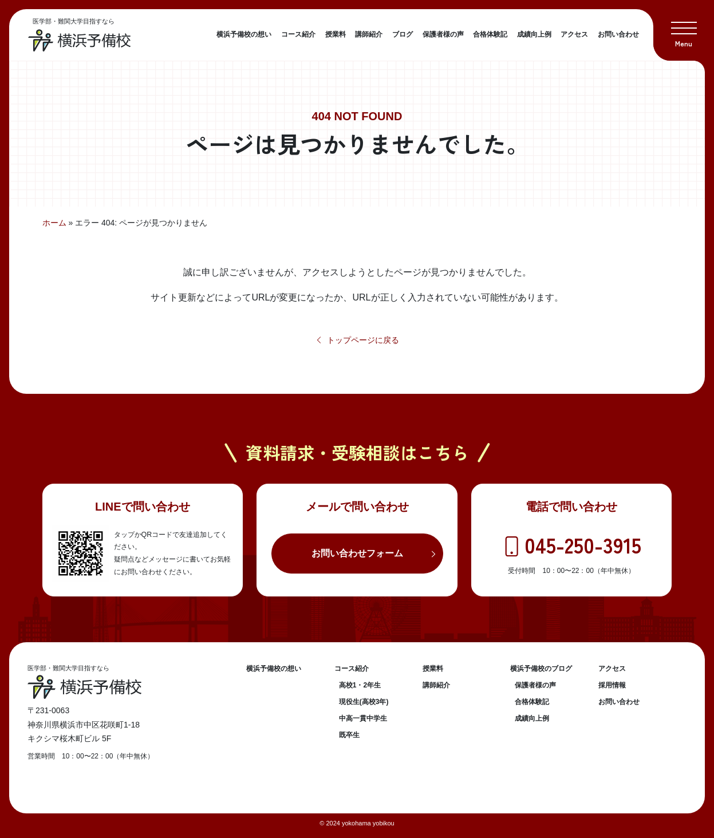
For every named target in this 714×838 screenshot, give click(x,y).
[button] (683, 30)
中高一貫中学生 (363, 718)
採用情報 (612, 685)
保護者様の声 (443, 34)
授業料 (335, 34)
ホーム (54, 222)
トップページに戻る (357, 340)
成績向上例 (534, 34)
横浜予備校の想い (243, 34)
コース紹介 (298, 34)
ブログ (402, 34)
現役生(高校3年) (364, 702)
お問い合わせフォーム (357, 553)
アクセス (574, 34)
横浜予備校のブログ (541, 669)
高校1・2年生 (360, 685)
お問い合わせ (618, 34)
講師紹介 (368, 34)
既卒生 (349, 735)
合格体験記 (490, 34)
